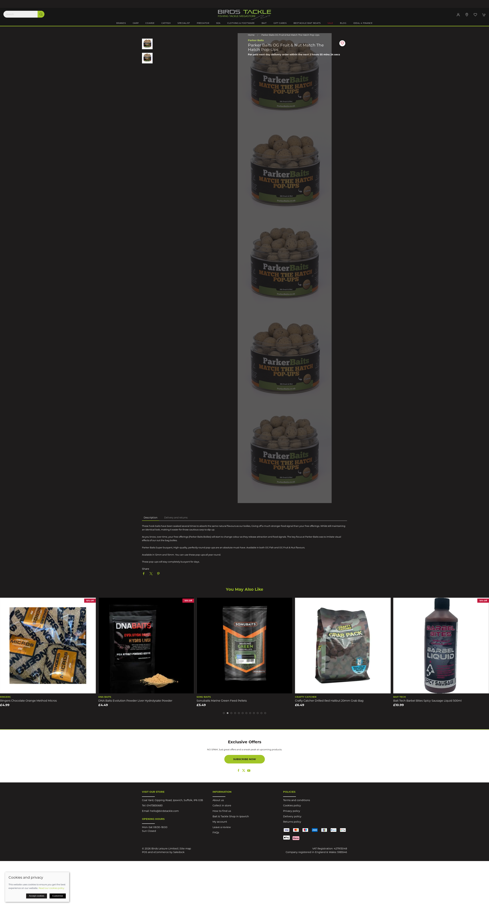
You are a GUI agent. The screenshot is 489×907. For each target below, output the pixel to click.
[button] (475, 14)
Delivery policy (292, 816)
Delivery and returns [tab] (176, 517)
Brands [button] (121, 23)
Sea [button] (218, 23)
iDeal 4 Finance (363, 23)
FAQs (216, 832)
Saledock (179, 852)
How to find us (222, 811)
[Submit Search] (41, 14)
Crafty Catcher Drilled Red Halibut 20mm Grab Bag (329, 700)
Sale (330, 23)
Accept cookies (36, 896)
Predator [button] (203, 23)
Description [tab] (150, 517)
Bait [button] (264, 23)
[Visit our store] (466, 14)
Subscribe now (244, 759)
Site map (185, 848)
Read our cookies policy (51, 888)
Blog (343, 23)
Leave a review (222, 827)
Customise (57, 896)
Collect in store (222, 805)
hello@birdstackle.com (164, 811)
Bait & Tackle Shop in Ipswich (231, 816)
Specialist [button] (184, 23)
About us (218, 800)
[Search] (23, 14)
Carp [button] (136, 23)
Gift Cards (280, 23)
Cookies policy (292, 805)
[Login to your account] (458, 14)
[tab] (224, 713)
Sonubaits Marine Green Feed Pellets (222, 700)
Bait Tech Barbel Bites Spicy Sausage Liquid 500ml (427, 700)
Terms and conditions (296, 800)
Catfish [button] (166, 23)
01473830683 (154, 805)
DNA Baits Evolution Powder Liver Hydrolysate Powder (135, 700)
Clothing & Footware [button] (241, 23)
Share (145, 568)
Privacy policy (291, 811)
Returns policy (292, 821)
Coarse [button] (149, 23)
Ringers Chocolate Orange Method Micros (28, 700)
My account (220, 821)
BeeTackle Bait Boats (307, 23)
